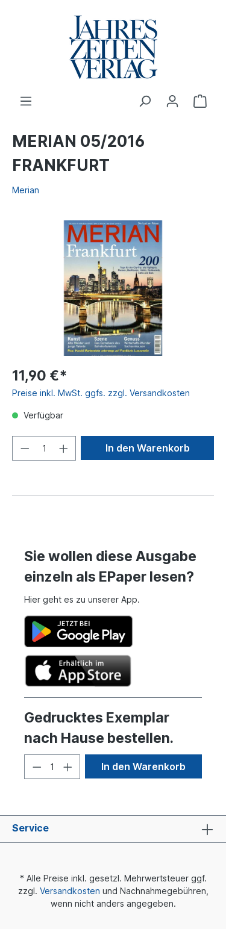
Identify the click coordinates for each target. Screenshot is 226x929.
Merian (25, 190)
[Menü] (26, 101)
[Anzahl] (44, 448)
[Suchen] (145, 101)
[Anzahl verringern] (24, 448)
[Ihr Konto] (172, 101)
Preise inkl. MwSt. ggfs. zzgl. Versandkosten (101, 393)
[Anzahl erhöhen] (64, 448)
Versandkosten (70, 891)
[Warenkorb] (200, 101)
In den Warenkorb (147, 448)
